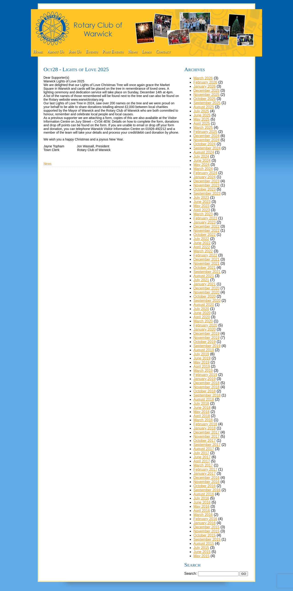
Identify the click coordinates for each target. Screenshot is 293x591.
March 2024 (203, 169)
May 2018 (201, 412)
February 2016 (205, 519)
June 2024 (202, 160)
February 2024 (205, 173)
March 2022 (203, 251)
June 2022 (202, 243)
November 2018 (206, 387)
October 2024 (204, 144)
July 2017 (201, 453)
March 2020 (203, 321)
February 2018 (205, 424)
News (132, 51)
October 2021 (204, 268)
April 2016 (201, 511)
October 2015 (204, 535)
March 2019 (203, 370)
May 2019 (201, 362)
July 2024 (201, 156)
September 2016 (206, 490)
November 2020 (206, 292)
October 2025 (204, 99)
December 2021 (206, 259)
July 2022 (201, 239)
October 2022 (204, 235)
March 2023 (203, 214)
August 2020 (203, 305)
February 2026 (205, 82)
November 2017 (206, 436)
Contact (163, 51)
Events (92, 51)
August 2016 (203, 494)
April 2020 (201, 317)
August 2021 (203, 276)
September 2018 (206, 395)
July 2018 (201, 403)
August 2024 (203, 152)
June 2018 (202, 408)
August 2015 (203, 543)
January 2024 (204, 177)
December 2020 (206, 288)
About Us (55, 51)
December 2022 (206, 226)
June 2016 (202, 502)
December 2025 (206, 90)
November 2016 (206, 482)
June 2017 (202, 457)
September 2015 (206, 539)
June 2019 (202, 358)
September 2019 (206, 346)
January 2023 (204, 222)
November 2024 (206, 140)
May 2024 (201, 165)
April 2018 (201, 416)
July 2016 (201, 498)
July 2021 (201, 280)
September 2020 (206, 300)
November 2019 (206, 338)
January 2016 (204, 523)
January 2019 (204, 379)
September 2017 (206, 445)
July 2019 (201, 354)
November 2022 (206, 230)
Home (38, 51)
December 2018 (206, 383)
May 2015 (201, 556)
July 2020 (201, 309)
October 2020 (204, 296)
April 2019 (201, 366)
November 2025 (206, 95)
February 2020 (205, 325)
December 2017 (206, 432)
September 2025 (206, 103)
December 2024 (206, 136)
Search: (190, 573)
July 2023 (201, 198)
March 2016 (203, 515)
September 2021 (206, 272)
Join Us (75, 51)
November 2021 (206, 263)
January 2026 (204, 86)
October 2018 (204, 391)
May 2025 (201, 119)
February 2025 (205, 132)
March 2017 (203, 465)
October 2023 (204, 189)
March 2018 (203, 420)
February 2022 (205, 255)
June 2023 (202, 202)
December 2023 (206, 181)
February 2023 (205, 218)
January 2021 (204, 284)
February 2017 (205, 469)
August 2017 (203, 449)
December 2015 (206, 527)
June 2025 (202, 115)
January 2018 (204, 428)
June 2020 (202, 313)
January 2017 (204, 473)
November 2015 (206, 531)
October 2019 (204, 342)
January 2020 (204, 329)
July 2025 (201, 111)
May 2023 (201, 206)
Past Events (113, 51)
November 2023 (206, 185)
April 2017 (201, 461)
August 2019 (203, 350)
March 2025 (203, 128)
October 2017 (204, 441)
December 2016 (206, 478)
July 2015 (201, 548)
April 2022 (201, 247)
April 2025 (201, 123)
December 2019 (206, 333)
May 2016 (201, 506)
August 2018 (203, 399)
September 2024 (206, 148)
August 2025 (203, 107)
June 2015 (202, 552)
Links (146, 51)
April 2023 (201, 210)
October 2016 (204, 486)
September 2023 (206, 193)
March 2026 (203, 78)
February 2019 (205, 375)
